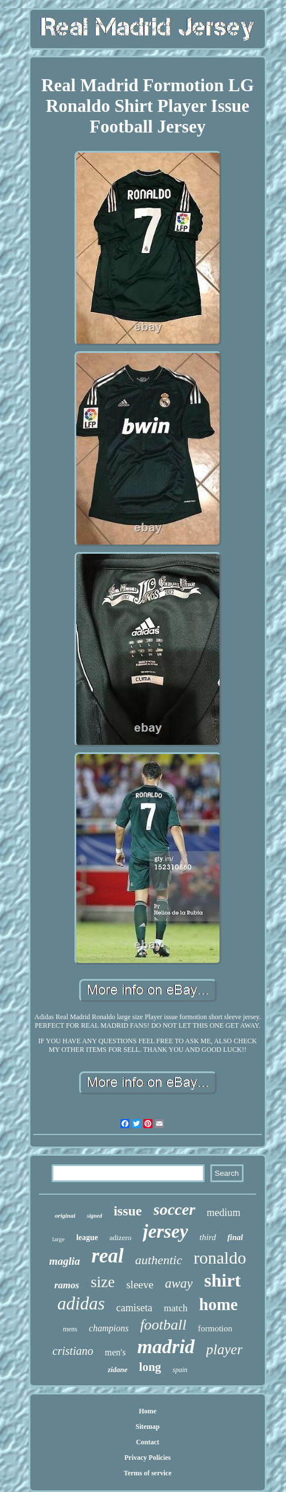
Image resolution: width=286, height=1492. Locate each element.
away (179, 1283)
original (64, 1215)
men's (115, 1352)
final (235, 1237)
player (224, 1349)
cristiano (73, 1351)
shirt (222, 1280)
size (103, 1282)
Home (147, 1411)
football (163, 1324)
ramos (66, 1285)
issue (127, 1210)
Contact (147, 1442)
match (176, 1308)
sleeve (139, 1285)
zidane (118, 1369)
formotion (215, 1328)
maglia (64, 1261)
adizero (120, 1237)
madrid (165, 1346)
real (107, 1256)
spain (180, 1370)
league (87, 1237)
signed (94, 1216)
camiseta (134, 1308)
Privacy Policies (147, 1458)
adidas (81, 1303)
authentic (158, 1260)
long (150, 1367)
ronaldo (220, 1257)
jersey (165, 1231)
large (58, 1238)
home (218, 1304)
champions (108, 1328)
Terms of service (148, 1473)
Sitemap (148, 1427)
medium (224, 1212)
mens (70, 1329)
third (207, 1237)
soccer (174, 1209)
